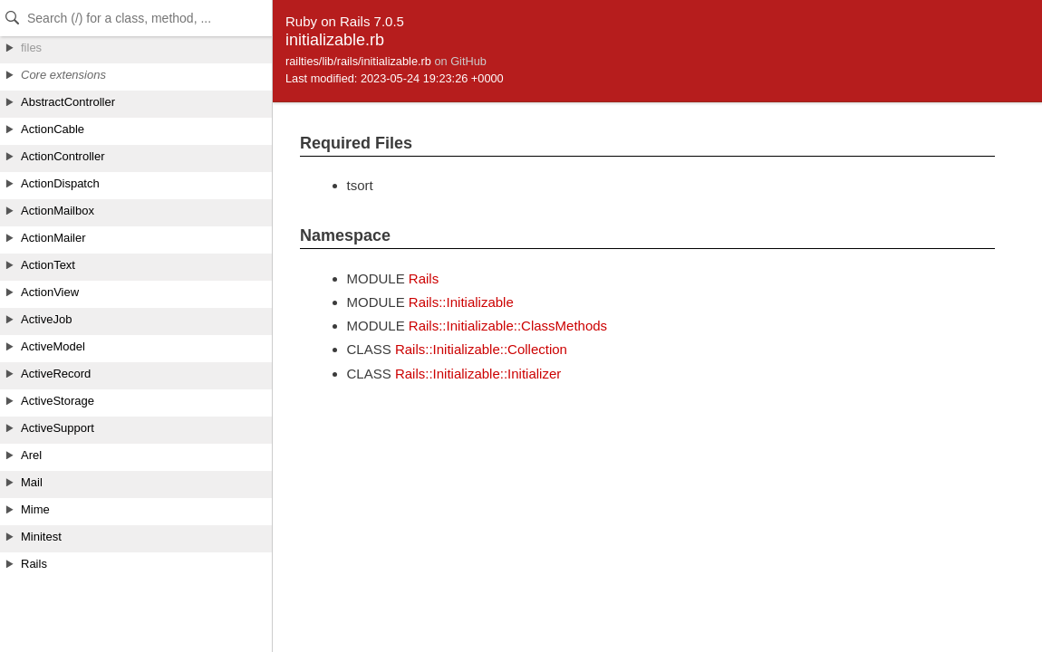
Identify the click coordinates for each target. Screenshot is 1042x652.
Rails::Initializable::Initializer (478, 373)
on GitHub (460, 61)
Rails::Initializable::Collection (481, 349)
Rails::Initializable (461, 302)
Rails (424, 278)
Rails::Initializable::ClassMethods (508, 325)
